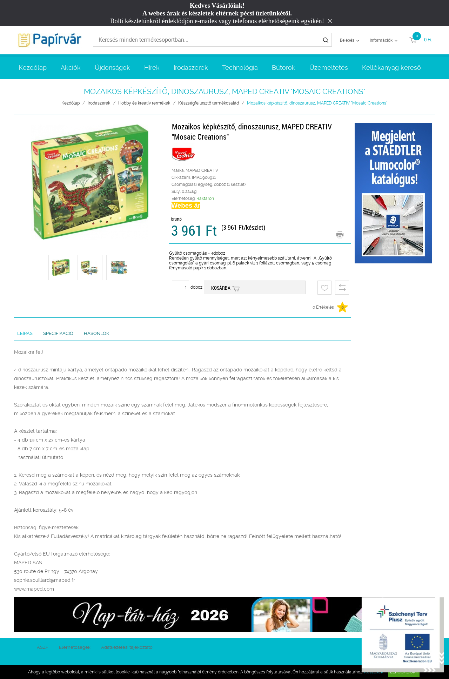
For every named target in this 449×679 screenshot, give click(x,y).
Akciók (71, 67)
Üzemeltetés (328, 67)
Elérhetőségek (75, 647)
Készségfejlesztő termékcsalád (208, 103)
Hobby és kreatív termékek (144, 103)
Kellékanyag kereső (391, 67)
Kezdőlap (33, 67)
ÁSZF (42, 647)
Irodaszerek (191, 67)
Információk (381, 40)
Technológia (240, 67)
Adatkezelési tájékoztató (127, 647)
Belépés (347, 40)
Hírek (152, 67)
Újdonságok (112, 67)
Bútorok (283, 67)
